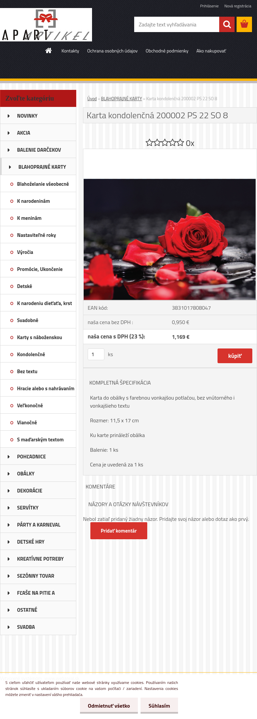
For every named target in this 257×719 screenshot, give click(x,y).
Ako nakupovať (211, 50)
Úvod (92, 98)
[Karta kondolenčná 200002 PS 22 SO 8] (170, 152)
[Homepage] (48, 50)
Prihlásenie (209, 6)
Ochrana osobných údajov (112, 50)
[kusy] (96, 354)
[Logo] (46, 24)
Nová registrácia (237, 6)
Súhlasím (159, 706)
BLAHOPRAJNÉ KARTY (121, 98)
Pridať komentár (119, 531)
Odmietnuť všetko (108, 706)
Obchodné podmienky (167, 50)
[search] (227, 24)
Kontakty (70, 50)
